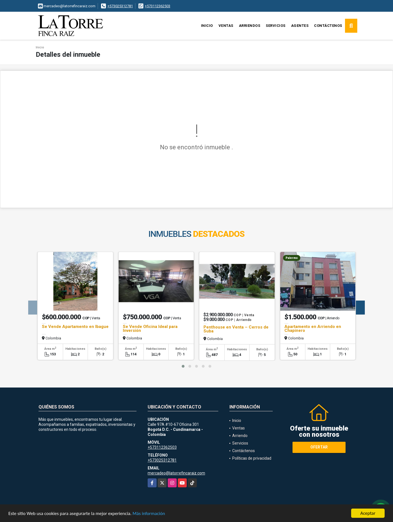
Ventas (226, 25)
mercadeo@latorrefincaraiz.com (176, 473)
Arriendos (249, 25)
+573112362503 (157, 6)
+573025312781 (120, 6)
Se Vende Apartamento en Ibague (75, 326)
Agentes (300, 25)
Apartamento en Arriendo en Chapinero (312, 328)
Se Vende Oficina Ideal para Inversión (150, 328)
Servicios (276, 25)
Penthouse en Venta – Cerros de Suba (236, 329)
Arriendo (240, 435)
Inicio (207, 25)
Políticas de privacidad (251, 458)
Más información (149, 514)
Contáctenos (328, 25)
